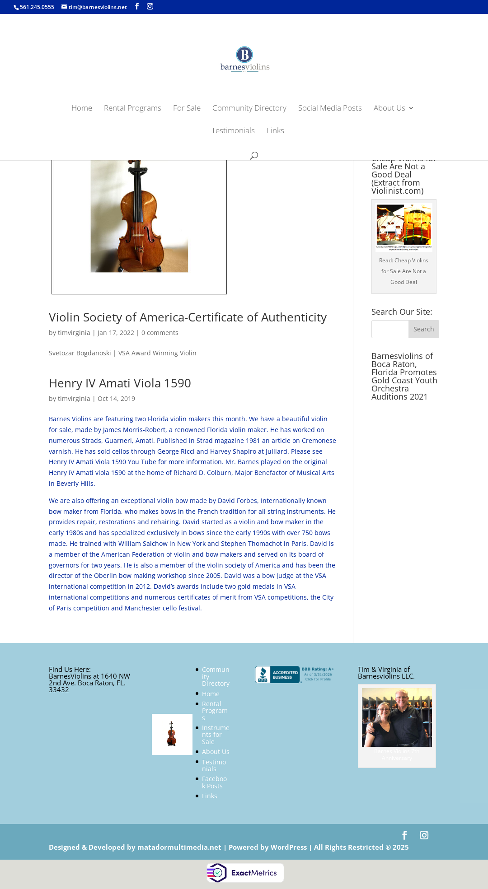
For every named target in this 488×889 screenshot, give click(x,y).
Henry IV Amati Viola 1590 (120, 383)
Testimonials (233, 131)
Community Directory (249, 109)
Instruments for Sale (216, 734)
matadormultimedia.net (180, 847)
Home (81, 109)
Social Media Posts (330, 109)
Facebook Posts (214, 782)
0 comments (159, 332)
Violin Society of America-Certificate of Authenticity (188, 317)
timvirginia (74, 332)
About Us (389, 109)
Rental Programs (132, 109)
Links (275, 131)
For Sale (187, 109)
